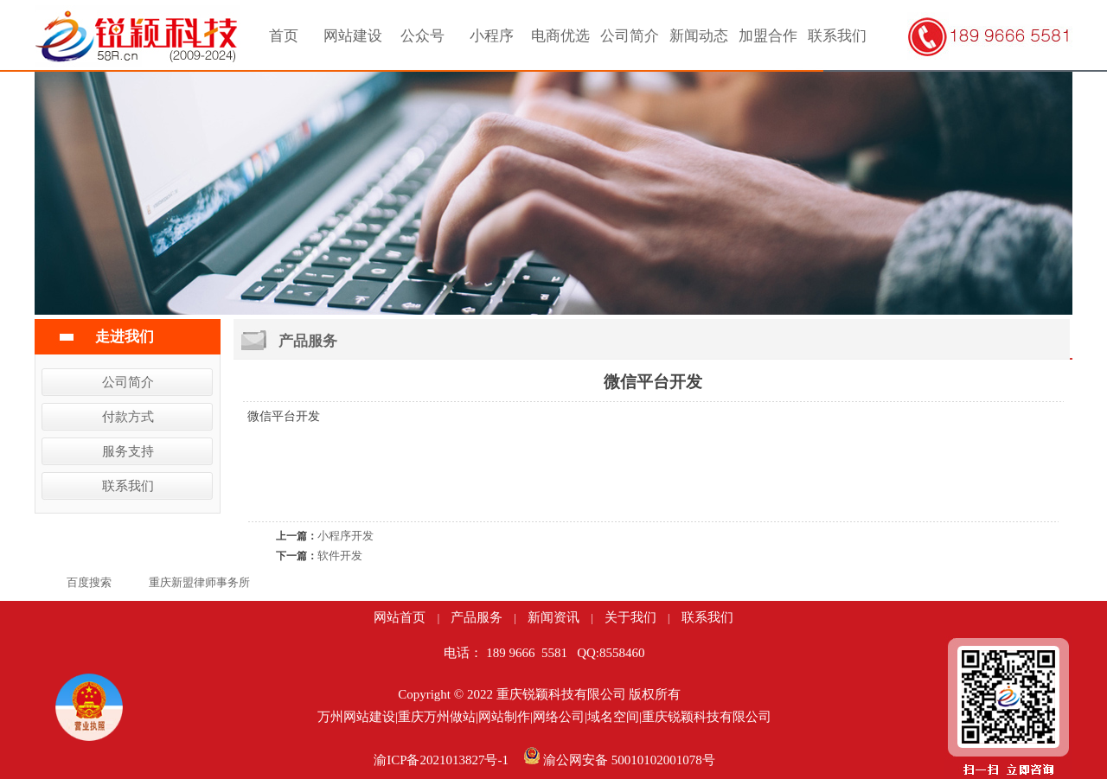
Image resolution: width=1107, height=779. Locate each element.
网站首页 (400, 617)
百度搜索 (89, 582)
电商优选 (560, 36)
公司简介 (629, 36)
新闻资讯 (553, 617)
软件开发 (339, 555)
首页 (283, 36)
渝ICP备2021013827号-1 (441, 760)
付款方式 (128, 417)
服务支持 (128, 451)
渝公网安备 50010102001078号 (629, 760)
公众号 (422, 36)
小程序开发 (345, 535)
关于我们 (630, 617)
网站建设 (352, 36)
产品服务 (476, 617)
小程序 (492, 36)
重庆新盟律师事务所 (199, 582)
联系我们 (837, 36)
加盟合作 (768, 36)
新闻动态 (698, 36)
